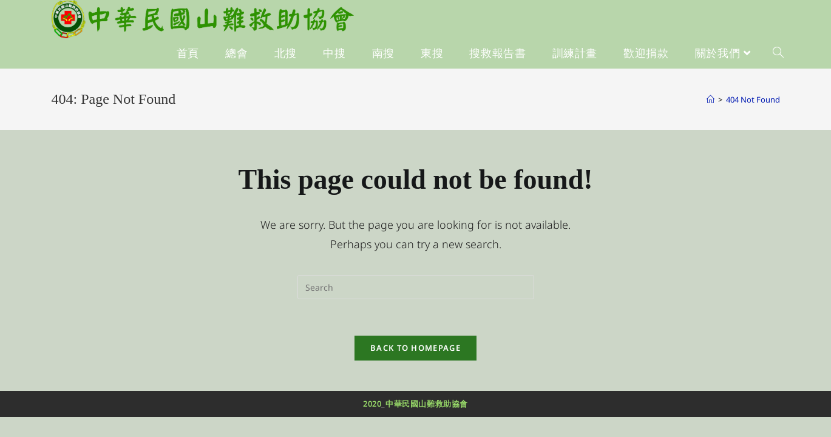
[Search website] (778, 53)
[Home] (710, 99)
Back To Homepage (415, 347)
